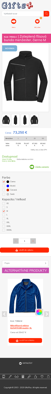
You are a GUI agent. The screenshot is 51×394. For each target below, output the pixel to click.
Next (46, 314)
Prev (4, 314)
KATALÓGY (26, 363)
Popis (7, 263)
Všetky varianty (42, 166)
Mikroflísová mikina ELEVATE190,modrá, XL (21, 326)
